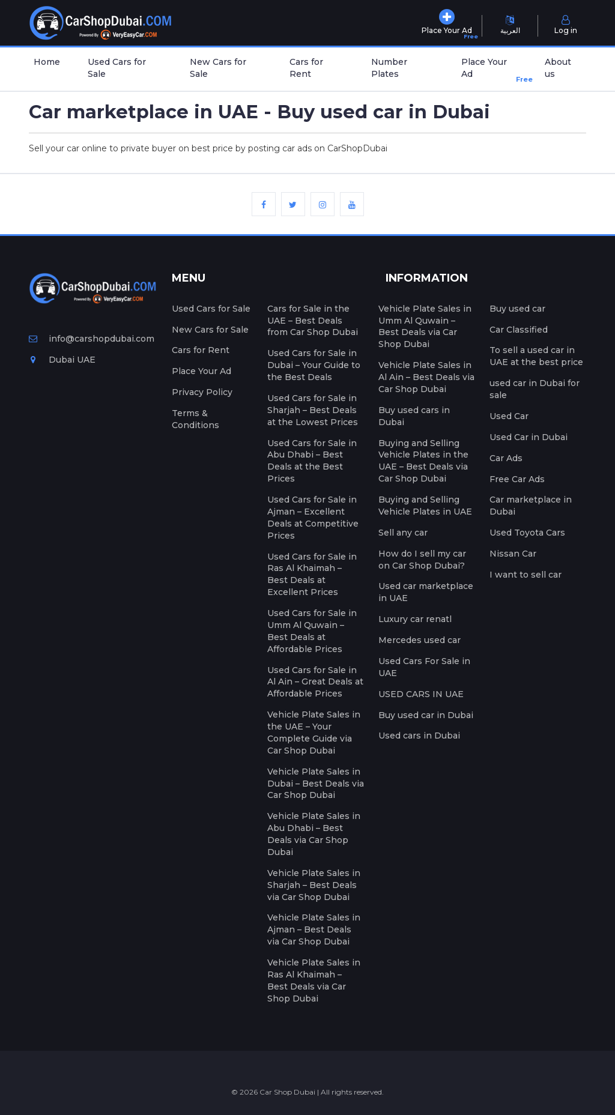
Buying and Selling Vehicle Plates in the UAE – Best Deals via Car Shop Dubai (423, 461)
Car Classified (518, 329)
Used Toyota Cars (527, 532)
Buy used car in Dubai (425, 715)
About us (558, 67)
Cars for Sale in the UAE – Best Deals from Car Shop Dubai (312, 320)
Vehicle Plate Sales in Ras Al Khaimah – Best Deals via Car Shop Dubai (313, 980)
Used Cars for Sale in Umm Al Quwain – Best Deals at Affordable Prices (312, 631)
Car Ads (506, 458)
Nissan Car (512, 553)
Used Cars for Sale (117, 67)
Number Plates (389, 67)
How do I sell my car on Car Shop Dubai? (422, 559)
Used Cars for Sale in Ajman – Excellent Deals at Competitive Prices (313, 517)
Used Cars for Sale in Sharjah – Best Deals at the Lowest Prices (312, 410)
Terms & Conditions (195, 419)
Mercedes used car (419, 640)
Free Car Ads (517, 479)
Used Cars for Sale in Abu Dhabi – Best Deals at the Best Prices (312, 461)
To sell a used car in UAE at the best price (536, 356)
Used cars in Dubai (419, 735)
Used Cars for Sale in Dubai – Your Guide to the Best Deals (313, 365)
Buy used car (517, 308)
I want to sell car (525, 574)
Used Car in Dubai (528, 437)
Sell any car (403, 532)
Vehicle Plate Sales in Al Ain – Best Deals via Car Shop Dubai (426, 377)
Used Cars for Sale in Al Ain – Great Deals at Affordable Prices (315, 682)
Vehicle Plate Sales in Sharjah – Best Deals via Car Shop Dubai (313, 885)
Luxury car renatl (415, 619)
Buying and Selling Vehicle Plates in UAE (425, 505)
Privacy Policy (202, 392)
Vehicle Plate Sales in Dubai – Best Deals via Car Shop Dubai (315, 783)
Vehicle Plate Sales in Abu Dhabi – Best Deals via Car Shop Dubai (313, 834)
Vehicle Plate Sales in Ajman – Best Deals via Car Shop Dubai (313, 929)
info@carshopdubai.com (91, 338)
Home (47, 61)
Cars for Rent (306, 67)
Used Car (509, 416)
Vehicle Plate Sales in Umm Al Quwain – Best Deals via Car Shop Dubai (424, 326)
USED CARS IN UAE (421, 694)
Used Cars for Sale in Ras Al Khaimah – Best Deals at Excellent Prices (312, 574)
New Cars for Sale (218, 67)
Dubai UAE (62, 359)
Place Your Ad (491, 70)
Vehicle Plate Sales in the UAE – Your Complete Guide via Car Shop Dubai (313, 732)
